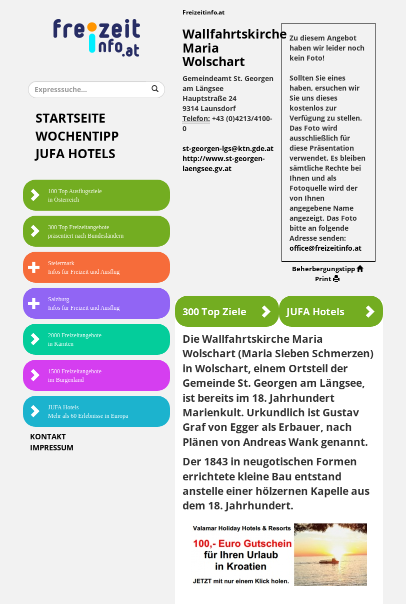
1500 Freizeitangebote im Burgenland (65, 375)
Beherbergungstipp (327, 269)
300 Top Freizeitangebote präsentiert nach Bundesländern (76, 231)
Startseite (71, 118)
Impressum (52, 447)
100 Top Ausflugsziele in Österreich (65, 195)
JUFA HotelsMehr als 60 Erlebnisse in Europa (78, 411)
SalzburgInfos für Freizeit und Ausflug (74, 303)
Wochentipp (77, 136)
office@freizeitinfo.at (326, 248)
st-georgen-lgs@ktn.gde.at (228, 149)
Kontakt (48, 436)
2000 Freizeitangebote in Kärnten (65, 339)
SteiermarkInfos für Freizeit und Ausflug (74, 267)
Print (327, 279)
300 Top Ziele (227, 311)
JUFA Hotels (76, 154)
